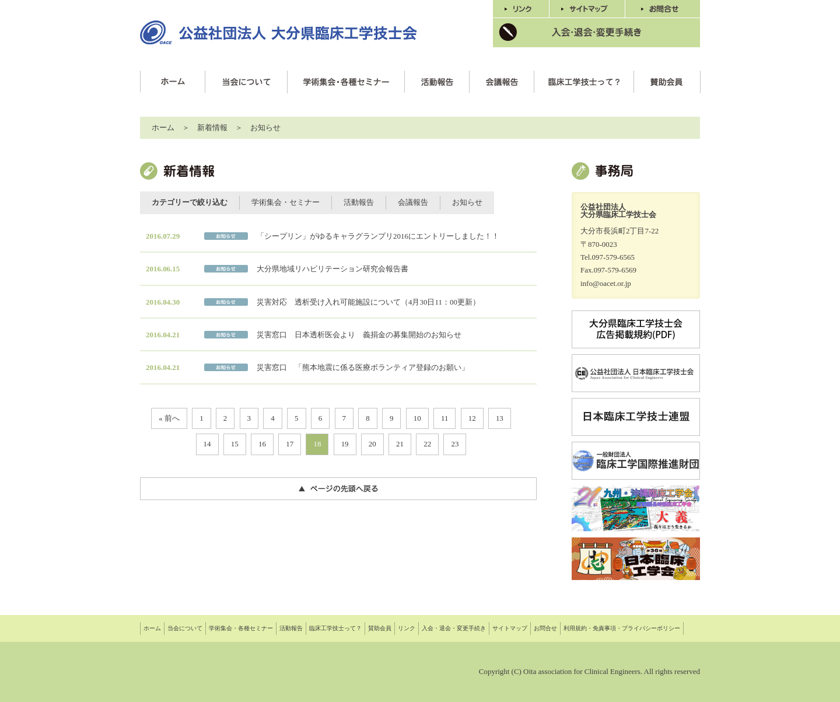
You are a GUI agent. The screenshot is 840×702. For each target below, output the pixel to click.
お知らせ (467, 202)
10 (417, 418)
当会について (184, 628)
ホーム (163, 127)
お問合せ (545, 628)
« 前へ (169, 418)
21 (400, 443)
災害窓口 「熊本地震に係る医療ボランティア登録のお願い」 (363, 367)
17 (289, 443)
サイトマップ (509, 628)
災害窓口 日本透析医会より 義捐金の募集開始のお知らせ (359, 334)
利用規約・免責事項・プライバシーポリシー (622, 628)
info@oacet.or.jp (605, 283)
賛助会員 (379, 628)
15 (235, 443)
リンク (406, 628)
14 (207, 443)
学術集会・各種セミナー (241, 628)
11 (444, 418)
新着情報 (212, 127)
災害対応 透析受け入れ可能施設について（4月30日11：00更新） (368, 302)
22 (427, 443)
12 (472, 418)
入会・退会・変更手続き (454, 628)
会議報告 (413, 202)
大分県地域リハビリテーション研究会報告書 (332, 268)
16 (262, 443)
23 (455, 443)
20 (372, 443)
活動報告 (359, 202)
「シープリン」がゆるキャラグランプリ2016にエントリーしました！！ (378, 236)
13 (499, 418)
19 (345, 443)
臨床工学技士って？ (335, 628)
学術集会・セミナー (285, 202)
